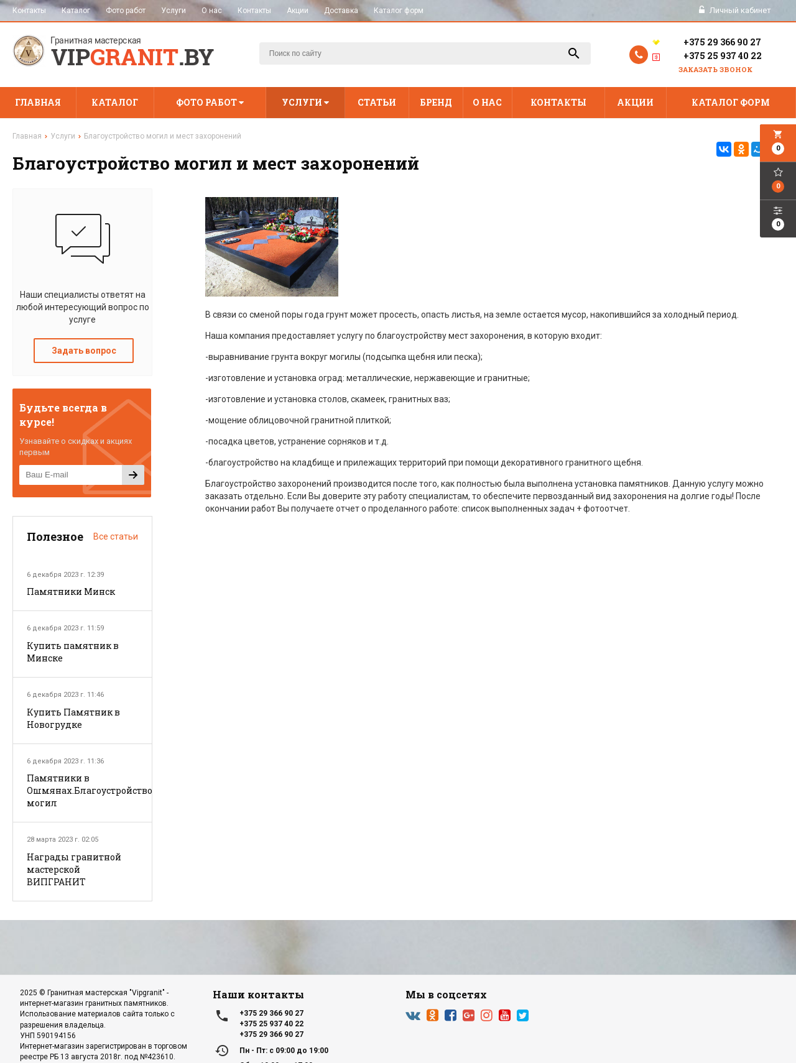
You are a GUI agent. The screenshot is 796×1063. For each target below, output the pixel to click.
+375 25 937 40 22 (706, 57)
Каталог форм (398, 10)
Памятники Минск (71, 591)
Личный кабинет (735, 10)
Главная (38, 102)
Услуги (173, 10)
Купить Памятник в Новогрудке (73, 718)
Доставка (341, 10)
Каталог (76, 10)
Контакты (29, 10)
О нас (211, 10)
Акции (297, 10)
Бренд (436, 102)
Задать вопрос (84, 351)
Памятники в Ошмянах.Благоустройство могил (82, 790)
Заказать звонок (715, 69)
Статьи (377, 102)
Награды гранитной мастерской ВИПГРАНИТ (74, 869)
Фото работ (126, 10)
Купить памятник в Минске (73, 652)
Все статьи (115, 536)
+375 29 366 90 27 (706, 42)
